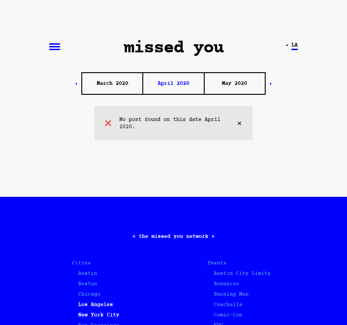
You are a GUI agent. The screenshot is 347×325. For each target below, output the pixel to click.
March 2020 (112, 83)
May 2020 (234, 83)
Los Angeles (95, 304)
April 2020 (173, 83)
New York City (98, 315)
